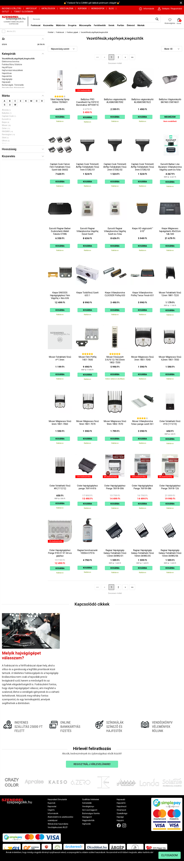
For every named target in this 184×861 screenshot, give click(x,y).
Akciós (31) (11, 31)
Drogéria (72, 25)
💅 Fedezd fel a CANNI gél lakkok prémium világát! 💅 (92, 2)
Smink (111, 25)
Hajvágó (120, 817)
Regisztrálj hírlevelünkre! (92, 764)
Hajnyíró (120, 820)
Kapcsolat (31, 8)
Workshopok (97, 8)
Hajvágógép (7, 79)
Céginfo (51, 810)
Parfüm (120, 25)
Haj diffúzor (7, 67)
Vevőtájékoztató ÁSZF (58, 827)
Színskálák (87, 803)
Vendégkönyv (88, 806)
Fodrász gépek (72, 32)
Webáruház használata (58, 824)
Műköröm (60, 25)
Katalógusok (48, 8)
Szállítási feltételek (90, 799)
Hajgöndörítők (88, 820)
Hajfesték (86, 824)
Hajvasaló (6, 82)
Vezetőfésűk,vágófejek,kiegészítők (18, 58)
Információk (53, 813)
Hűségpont (87, 817)
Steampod (121, 810)
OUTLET (5, 11)
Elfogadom (169, 855)
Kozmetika (48, 25)
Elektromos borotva (10, 61)
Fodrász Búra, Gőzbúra (12, 64)
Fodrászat (35, 25)
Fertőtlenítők (100, 25)
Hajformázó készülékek (12, 70)
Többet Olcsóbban (23, 11)
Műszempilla (85, 25)
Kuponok (82, 8)
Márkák (141, 25)
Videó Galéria (66, 8)
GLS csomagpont (89, 810)
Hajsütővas (7, 73)
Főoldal (50, 32)
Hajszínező (121, 806)
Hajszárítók (7, 76)
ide (151, 852)
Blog (111, 8)
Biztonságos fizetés (91, 813)
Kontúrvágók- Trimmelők (13, 85)
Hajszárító (121, 803)
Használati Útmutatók (57, 799)
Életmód (131, 25)
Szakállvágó (122, 813)
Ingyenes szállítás (11, 8)
